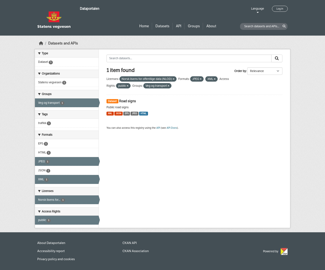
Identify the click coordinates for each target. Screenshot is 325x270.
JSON (118, 113)
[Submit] (276, 58)
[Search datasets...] (189, 58)
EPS (127, 113)
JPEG (134, 113)
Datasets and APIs (63, 43)
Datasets (162, 26)
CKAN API (129, 243)
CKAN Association (135, 251)
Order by (240, 71)
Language (257, 8)
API (178, 26)
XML (110, 113)
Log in (279, 8)
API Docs (172, 127)
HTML (144, 113)
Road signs (127, 101)
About (211, 26)
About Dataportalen (51, 243)
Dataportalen (89, 9)
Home (144, 26)
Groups (194, 26)
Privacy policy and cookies (56, 259)
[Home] (41, 43)
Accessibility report (51, 251)
